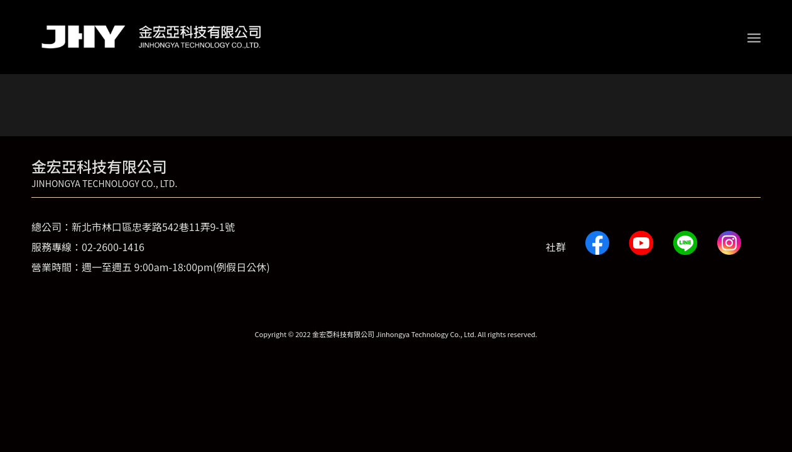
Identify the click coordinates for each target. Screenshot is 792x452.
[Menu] (754, 37)
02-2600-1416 (113, 246)
